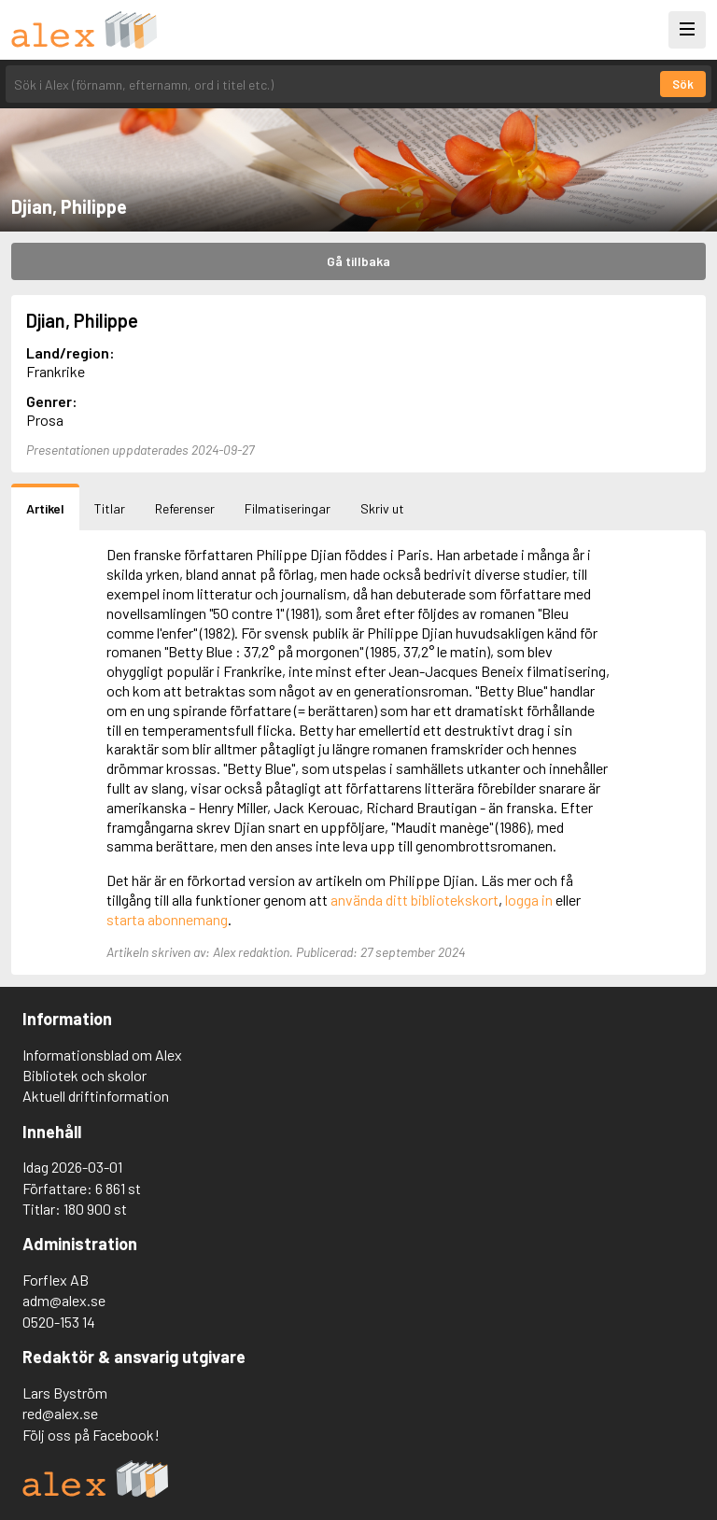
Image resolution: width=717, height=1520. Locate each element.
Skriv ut (382, 508)
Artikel (45, 508)
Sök (683, 84)
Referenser (185, 508)
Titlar (109, 508)
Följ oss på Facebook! (91, 1434)
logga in (529, 899)
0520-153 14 (58, 1321)
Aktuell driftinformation (95, 1096)
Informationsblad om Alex (102, 1054)
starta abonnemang (167, 919)
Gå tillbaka (358, 261)
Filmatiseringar (287, 508)
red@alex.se (60, 1413)
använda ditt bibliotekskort (414, 899)
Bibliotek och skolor (84, 1075)
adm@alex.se (63, 1300)
